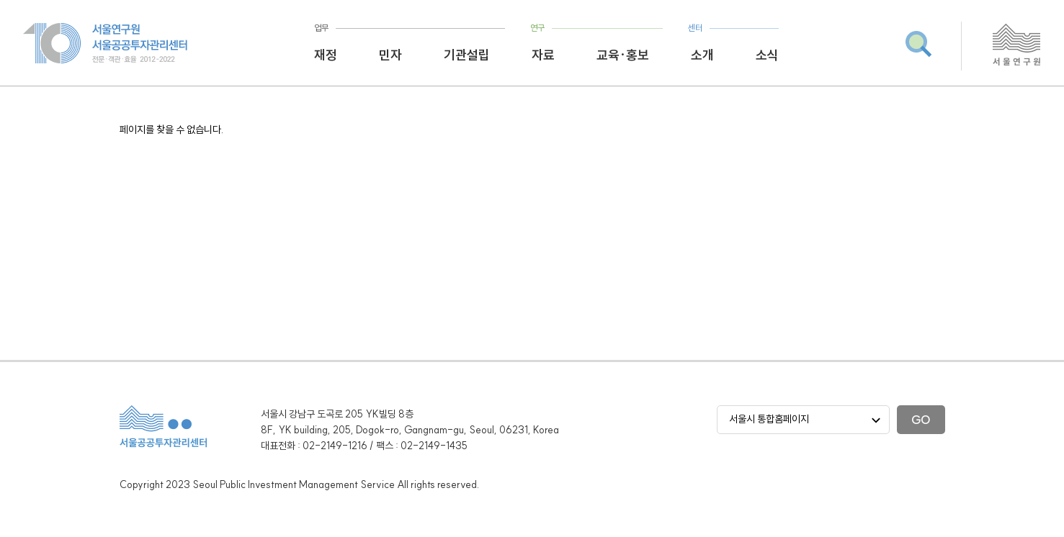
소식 (767, 55)
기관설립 (467, 55)
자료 (543, 55)
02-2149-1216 (335, 445)
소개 (702, 55)
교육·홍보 (622, 55)
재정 (325, 55)
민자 (390, 55)
